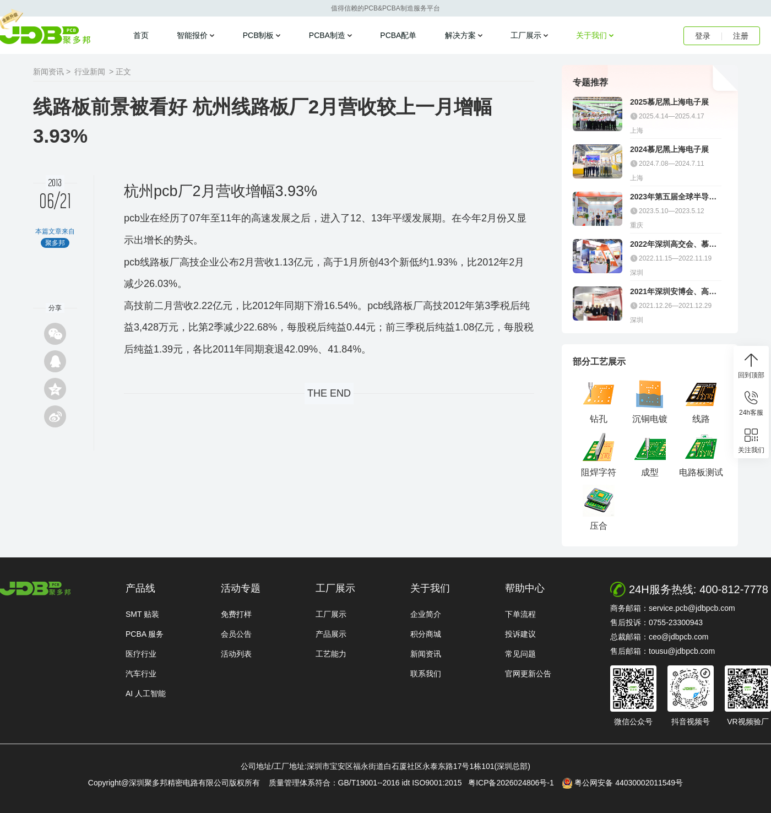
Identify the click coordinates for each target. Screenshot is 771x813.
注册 (740, 35)
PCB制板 (258, 35)
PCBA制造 (327, 35)
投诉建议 (520, 634)
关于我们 (591, 35)
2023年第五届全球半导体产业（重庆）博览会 (673, 197)
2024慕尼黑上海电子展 (669, 149)
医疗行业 (141, 653)
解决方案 (460, 35)
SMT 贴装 (142, 614)
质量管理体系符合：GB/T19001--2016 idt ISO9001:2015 (367, 782)
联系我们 (425, 673)
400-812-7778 (733, 589)
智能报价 (192, 35)
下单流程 (520, 614)
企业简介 (425, 614)
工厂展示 (526, 35)
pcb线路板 (147, 262)
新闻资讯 (425, 653)
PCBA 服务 (145, 634)
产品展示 (331, 634)
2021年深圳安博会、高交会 (673, 291)
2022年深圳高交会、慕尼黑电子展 (673, 244)
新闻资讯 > (51, 71)
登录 (702, 35)
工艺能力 (331, 653)
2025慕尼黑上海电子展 (669, 101)
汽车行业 (141, 673)
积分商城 (425, 634)
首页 (141, 35)
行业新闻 (89, 71)
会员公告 (236, 634)
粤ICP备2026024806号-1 (514, 782)
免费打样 (236, 614)
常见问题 (520, 653)
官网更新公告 (528, 673)
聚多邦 (45, 35)
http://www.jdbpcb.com (35, 588)
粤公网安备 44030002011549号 (622, 783)
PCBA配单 (398, 35)
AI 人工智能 (146, 693)
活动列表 (236, 653)
